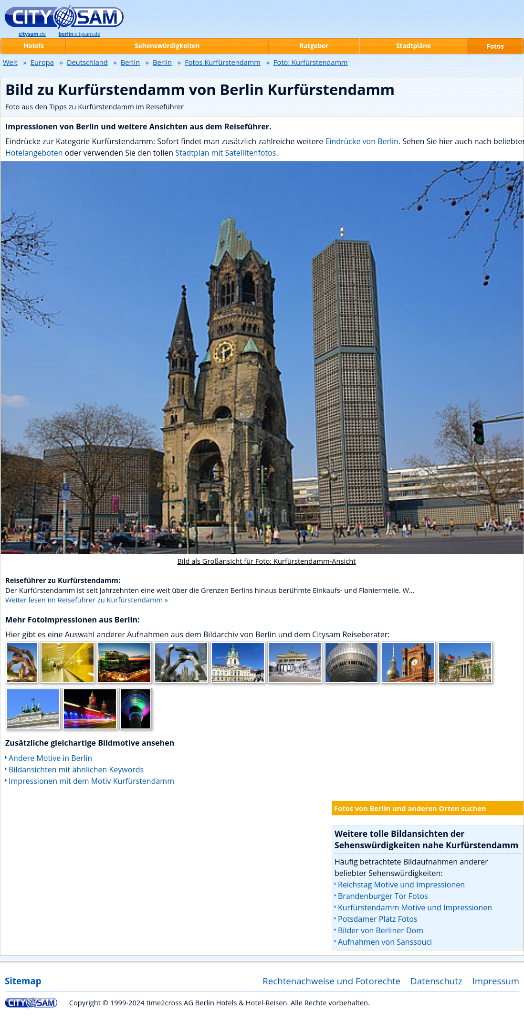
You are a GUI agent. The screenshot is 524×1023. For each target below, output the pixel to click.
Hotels (33, 46)
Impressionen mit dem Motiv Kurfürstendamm (91, 781)
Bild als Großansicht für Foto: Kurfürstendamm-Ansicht (267, 561)
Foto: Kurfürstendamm (310, 62)
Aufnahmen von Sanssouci (385, 942)
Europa (42, 62)
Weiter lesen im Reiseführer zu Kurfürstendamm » (86, 599)
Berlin (130, 62)
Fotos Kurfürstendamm (223, 62)
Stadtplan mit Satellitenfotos (225, 153)
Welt (10, 62)
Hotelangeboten (35, 153)
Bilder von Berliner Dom (380, 930)
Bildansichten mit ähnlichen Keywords (76, 769)
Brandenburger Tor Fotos (383, 896)
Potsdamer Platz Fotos (378, 919)
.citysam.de (79, 34)
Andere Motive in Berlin (50, 758)
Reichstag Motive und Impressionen (401, 884)
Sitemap (23, 981)
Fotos (495, 46)
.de (32, 34)
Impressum (496, 981)
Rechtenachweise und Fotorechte (331, 981)
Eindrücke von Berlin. (362, 141)
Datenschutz (436, 981)
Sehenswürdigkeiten (167, 46)
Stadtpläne (413, 46)
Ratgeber (314, 46)
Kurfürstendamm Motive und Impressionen (415, 907)
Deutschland (87, 62)
